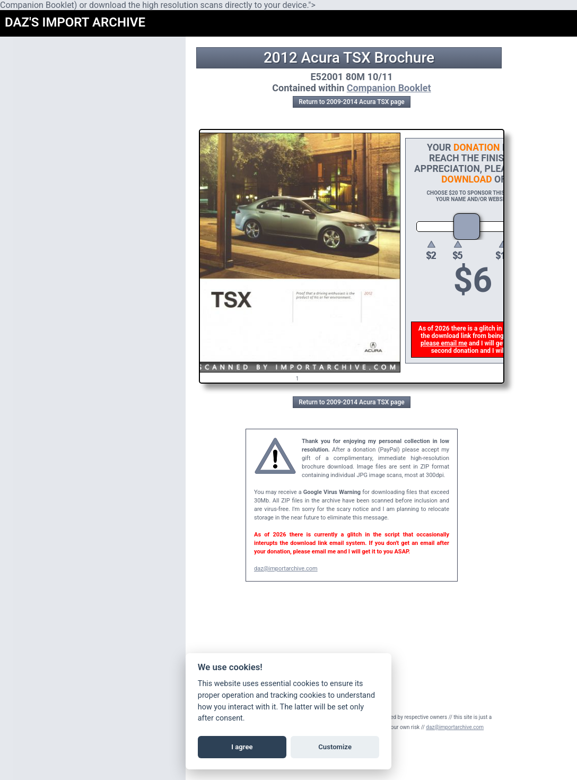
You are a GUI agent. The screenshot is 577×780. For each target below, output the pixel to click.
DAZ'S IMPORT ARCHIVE (75, 22)
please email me (445, 343)
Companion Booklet (389, 87)
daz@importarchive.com (286, 568)
